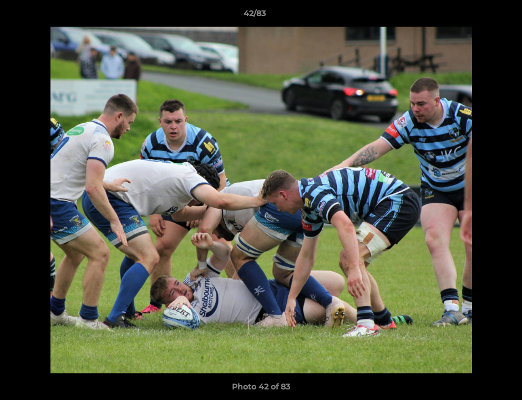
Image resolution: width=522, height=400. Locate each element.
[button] (475, 16)
